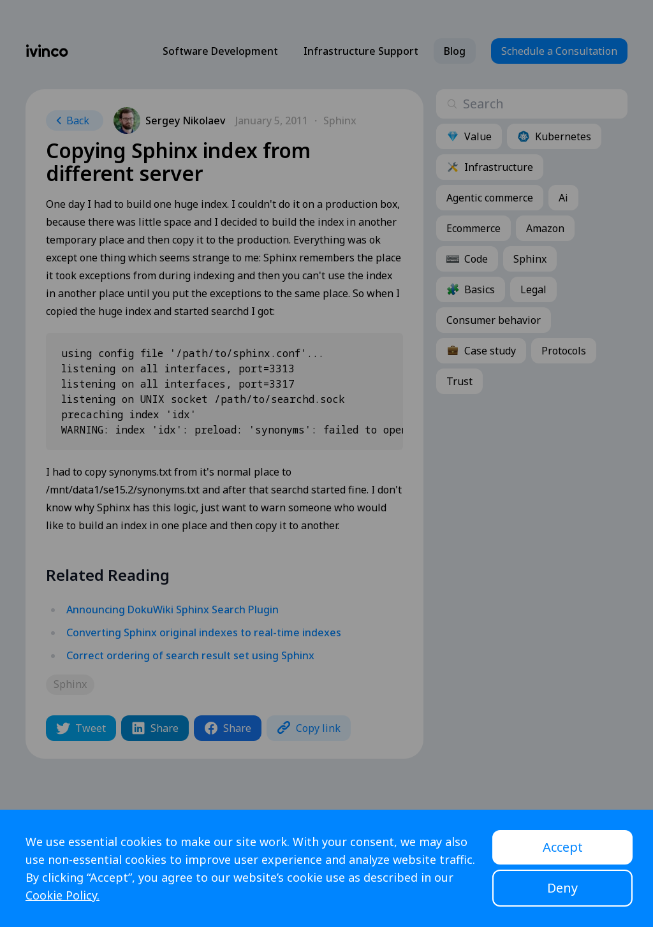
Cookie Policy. (62, 895)
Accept (563, 847)
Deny (562, 887)
